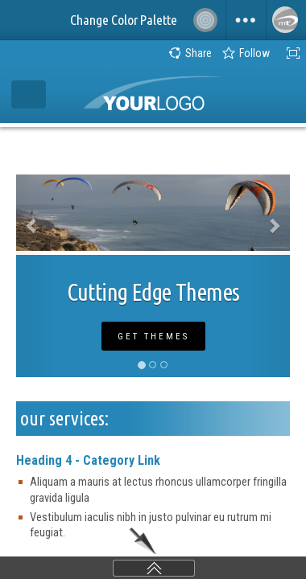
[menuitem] (245, 20)
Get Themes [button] (153, 336)
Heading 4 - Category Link (88, 460)
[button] (36, 276)
